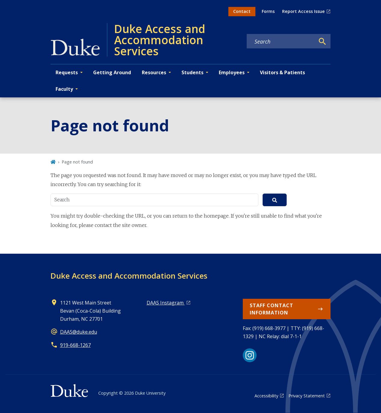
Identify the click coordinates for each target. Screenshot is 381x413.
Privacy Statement (306, 396)
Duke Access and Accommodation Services (128, 275)
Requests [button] (67, 72)
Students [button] (192, 72)
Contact (242, 11)
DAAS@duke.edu (78, 332)
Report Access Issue (303, 11)
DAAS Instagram (166, 302)
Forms (268, 11)
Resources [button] (154, 72)
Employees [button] (232, 72)
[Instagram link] (250, 355)
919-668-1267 (75, 345)
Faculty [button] (64, 89)
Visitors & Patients (282, 72)
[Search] (322, 41)
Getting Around (112, 72)
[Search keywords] (281, 41)
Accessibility (266, 396)
